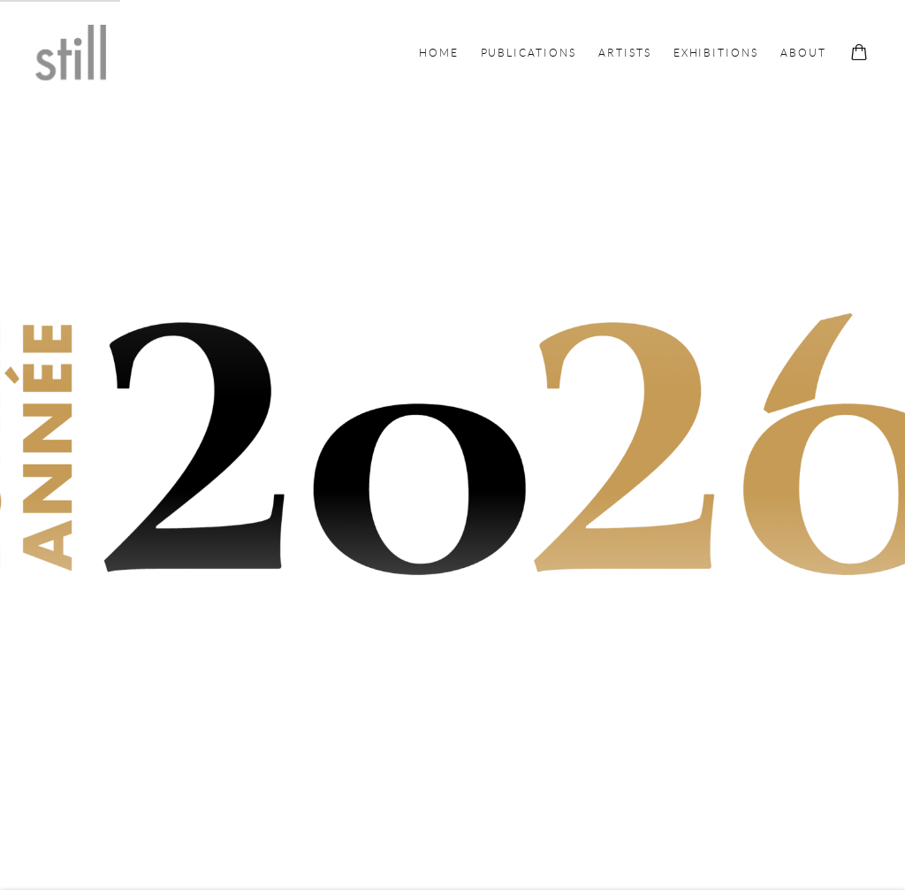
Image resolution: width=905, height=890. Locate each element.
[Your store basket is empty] (859, 54)
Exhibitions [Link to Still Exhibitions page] (715, 52)
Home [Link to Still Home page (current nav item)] (439, 52)
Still (70, 53)
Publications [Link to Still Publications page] (528, 52)
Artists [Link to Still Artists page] (624, 52)
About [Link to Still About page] (803, 52)
